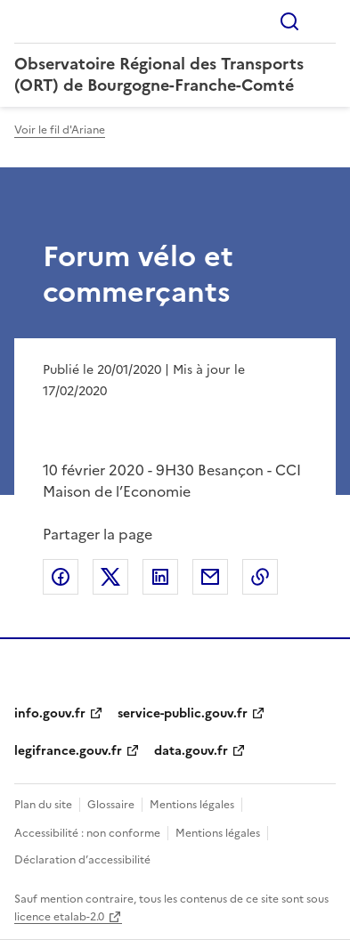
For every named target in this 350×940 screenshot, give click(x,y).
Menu (325, 21)
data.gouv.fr (191, 750)
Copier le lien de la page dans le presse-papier (260, 577)
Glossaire (110, 805)
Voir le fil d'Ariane (59, 130)
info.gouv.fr (49, 713)
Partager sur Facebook (60, 577)
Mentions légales (192, 805)
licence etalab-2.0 (59, 917)
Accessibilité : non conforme (87, 833)
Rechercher (289, 21)
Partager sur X (110, 577)
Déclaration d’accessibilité (82, 860)
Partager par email (210, 577)
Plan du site (43, 805)
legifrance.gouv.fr (68, 750)
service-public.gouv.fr (183, 713)
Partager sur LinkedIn (160, 577)
